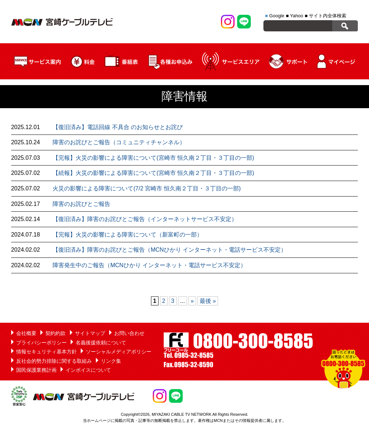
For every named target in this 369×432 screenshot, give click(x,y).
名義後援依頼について (101, 342)
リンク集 (111, 361)
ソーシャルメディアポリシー (118, 351)
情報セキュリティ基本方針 (46, 351)
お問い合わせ (129, 333)
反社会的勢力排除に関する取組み (54, 361)
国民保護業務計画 (36, 370)
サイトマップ (90, 333)
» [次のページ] (192, 301)
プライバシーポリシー (41, 342)
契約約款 (55, 333)
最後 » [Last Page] (208, 301)
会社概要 (26, 333)
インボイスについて (88, 370)
